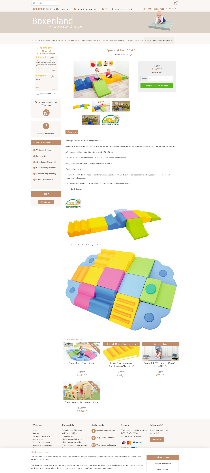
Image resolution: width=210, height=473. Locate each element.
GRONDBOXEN (72, 40)
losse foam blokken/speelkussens (147, 175)
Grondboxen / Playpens (72, 430)
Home (34, 40)
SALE (46, 194)
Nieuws (36, 433)
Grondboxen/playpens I (46, 162)
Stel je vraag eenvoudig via (46, 104)
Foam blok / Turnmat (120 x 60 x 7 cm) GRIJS (160, 365)
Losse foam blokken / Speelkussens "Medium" (121, 365)
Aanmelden (157, 439)
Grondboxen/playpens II (46, 167)
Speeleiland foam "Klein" (118, 175)
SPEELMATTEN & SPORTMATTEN (94, 40)
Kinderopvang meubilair (72, 442)
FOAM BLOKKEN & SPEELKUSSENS (159, 40)
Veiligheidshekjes (43, 150)
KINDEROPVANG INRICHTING (51, 40)
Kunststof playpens (44, 179)
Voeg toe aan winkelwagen (157, 86)
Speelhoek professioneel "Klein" (82, 402)
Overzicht (72, 132)
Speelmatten (41, 156)
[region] (87, 462)
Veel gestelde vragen (46, 133)
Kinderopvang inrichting (46, 174)
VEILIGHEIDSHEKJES (117, 40)
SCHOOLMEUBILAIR (135, 40)
